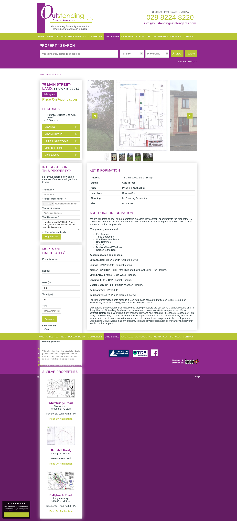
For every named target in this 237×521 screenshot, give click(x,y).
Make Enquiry (52, 154)
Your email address (51, 208)
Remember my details (55, 232)
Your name (48, 189)
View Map (50, 126)
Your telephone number (54, 199)
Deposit (46, 270)
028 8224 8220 (170, 17)
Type (44, 306)
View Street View (53, 134)
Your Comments (50, 217)
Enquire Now (51, 236)
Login (198, 376)
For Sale (126, 53)
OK (16, 515)
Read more (8, 511)
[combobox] (48, 203)
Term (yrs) (47, 294)
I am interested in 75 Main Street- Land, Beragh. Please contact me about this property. (61, 224)
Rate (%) (47, 282)
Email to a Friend (54, 148)
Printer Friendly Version (56, 140)
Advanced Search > (187, 61)
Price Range (153, 53)
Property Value (50, 259)
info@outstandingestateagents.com (170, 23)
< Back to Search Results (50, 74)
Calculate (49, 319)
